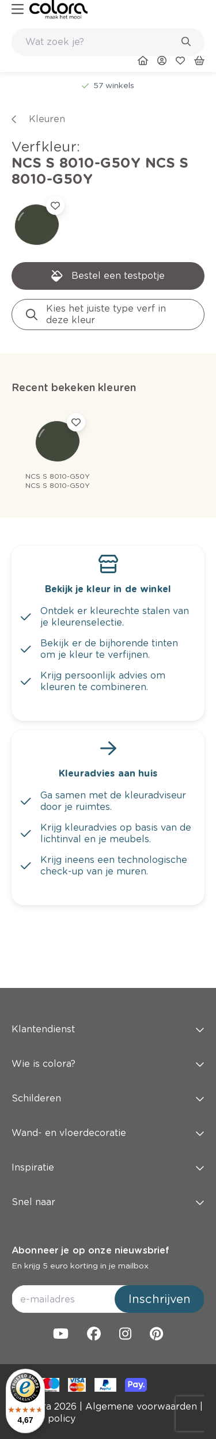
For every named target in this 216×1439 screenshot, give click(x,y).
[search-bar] (100, 42)
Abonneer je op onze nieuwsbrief (90, 1250)
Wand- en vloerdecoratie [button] (108, 1132)
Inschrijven (159, 1299)
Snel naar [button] (108, 1201)
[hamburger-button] (18, 9)
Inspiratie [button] (108, 1167)
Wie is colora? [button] (108, 1063)
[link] (58, 9)
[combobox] (108, 42)
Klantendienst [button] (108, 1029)
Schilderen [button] (108, 1098)
